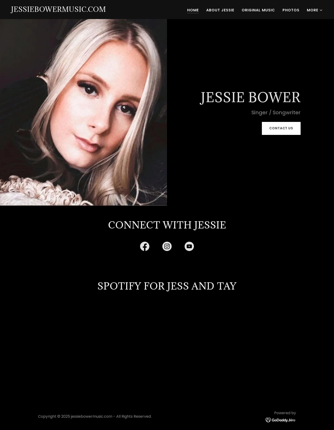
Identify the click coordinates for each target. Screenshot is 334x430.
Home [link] (193, 10)
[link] (58, 10)
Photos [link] (291, 10)
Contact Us (281, 128)
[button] (315, 10)
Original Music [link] (258, 10)
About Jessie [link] (220, 10)
